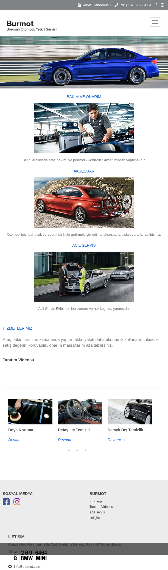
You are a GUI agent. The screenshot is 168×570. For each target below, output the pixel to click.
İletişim (94, 518)
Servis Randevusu (94, 5)
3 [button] (85, 450)
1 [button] (69, 450)
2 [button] (77, 450)
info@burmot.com (27, 567)
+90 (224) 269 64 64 (132, 5)
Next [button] (156, 429)
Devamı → (17, 440)
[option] (30, 421)
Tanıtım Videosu (101, 507)
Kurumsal (96, 502)
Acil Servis (97, 512)
